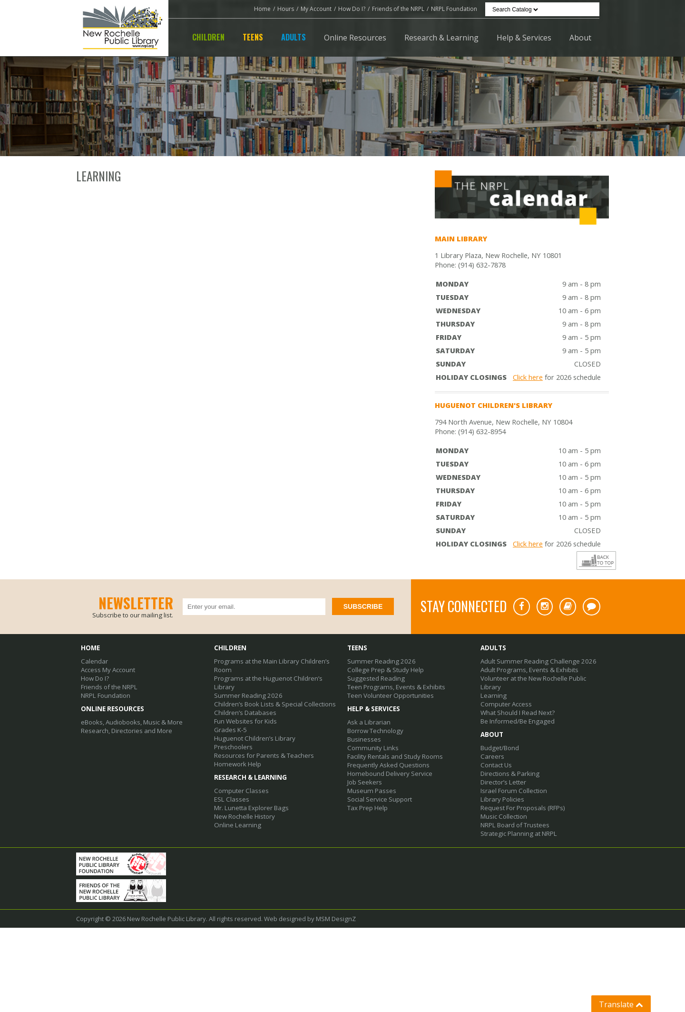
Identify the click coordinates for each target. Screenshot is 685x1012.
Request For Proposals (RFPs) (522, 808)
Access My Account (108, 669)
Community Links (371, 748)
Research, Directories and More (126, 730)
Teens (253, 37)
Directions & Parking (509, 773)
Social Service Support (379, 799)
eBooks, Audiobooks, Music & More (131, 722)
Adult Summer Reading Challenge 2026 (535, 661)
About (580, 37)
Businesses (364, 739)
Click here (528, 377)
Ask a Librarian (368, 722)
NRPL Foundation (454, 9)
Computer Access (505, 704)
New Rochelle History (244, 816)
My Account (316, 9)
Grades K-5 (230, 729)
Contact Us (495, 765)
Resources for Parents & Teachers (263, 755)
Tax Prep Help (367, 808)
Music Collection (503, 816)
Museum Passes (371, 790)
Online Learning (237, 825)
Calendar (94, 661)
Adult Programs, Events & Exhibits (528, 669)
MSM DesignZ (335, 955)
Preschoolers (233, 747)
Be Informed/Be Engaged (516, 721)
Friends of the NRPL (398, 9)
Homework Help (237, 764)
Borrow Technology (375, 730)
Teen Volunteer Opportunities (390, 695)
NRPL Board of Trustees (514, 825)
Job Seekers (364, 782)
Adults (293, 37)
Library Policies (502, 799)
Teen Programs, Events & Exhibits (395, 687)
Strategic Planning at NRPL (518, 833)
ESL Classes (231, 799)
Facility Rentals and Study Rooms (394, 756)
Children (208, 37)
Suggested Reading (375, 678)
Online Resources (355, 37)
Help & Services (524, 37)
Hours (285, 9)
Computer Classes (240, 790)
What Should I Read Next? (517, 712)
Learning (493, 695)
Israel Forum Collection (513, 790)
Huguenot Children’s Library (254, 738)
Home (262, 9)
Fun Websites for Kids (245, 721)
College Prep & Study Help (384, 669)
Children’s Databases (245, 712)
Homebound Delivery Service (389, 773)
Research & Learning (441, 37)
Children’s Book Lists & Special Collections (274, 704)
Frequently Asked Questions (388, 765)
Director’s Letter (503, 782)
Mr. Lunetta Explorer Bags (251, 808)
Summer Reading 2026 (246, 695)
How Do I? (351, 9)
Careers (492, 756)
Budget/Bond (499, 748)
